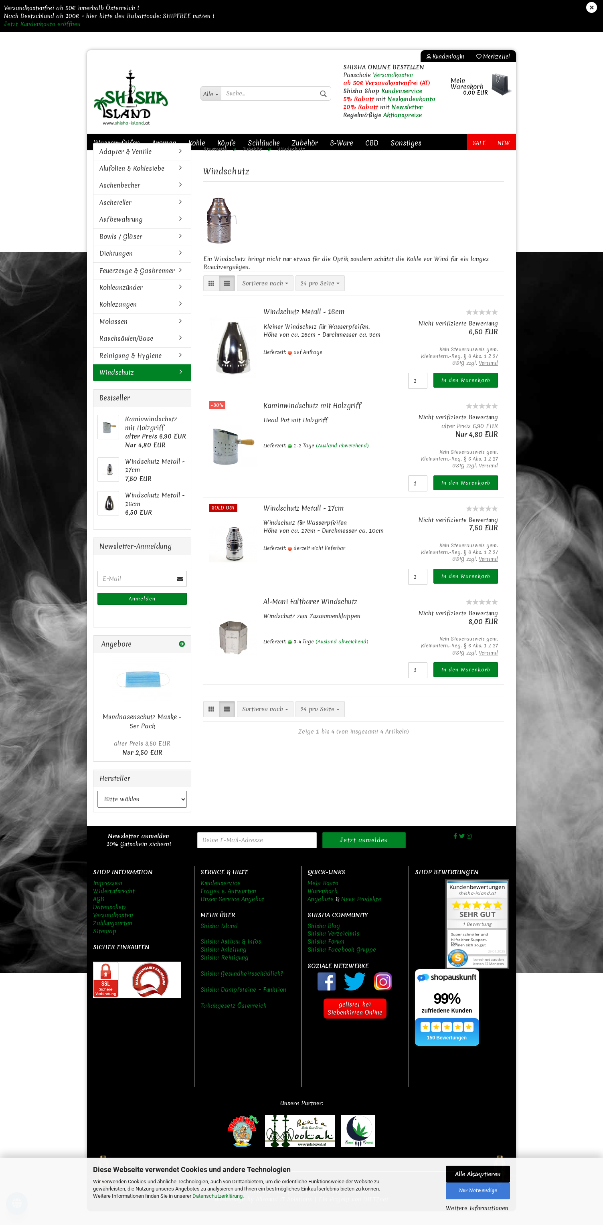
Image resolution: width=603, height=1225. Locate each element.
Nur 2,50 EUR (142, 761)
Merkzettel (493, 56)
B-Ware (341, 143)
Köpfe (226, 143)
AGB (98, 912)
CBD (371, 143)
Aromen (164, 143)
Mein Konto (323, 896)
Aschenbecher (119, 198)
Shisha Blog (324, 939)
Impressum (107, 896)
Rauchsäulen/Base (126, 352)
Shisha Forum (326, 955)
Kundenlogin (445, 56)
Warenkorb (323, 904)
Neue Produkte (361, 912)
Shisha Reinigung (224, 971)
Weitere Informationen (477, 1208)
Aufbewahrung (121, 232)
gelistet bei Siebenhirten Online (355, 1022)
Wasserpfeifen (117, 143)
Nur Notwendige (478, 1190)
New (504, 143)
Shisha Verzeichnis (333, 947)
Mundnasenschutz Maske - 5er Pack (142, 735)
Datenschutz (110, 920)
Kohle (196, 143)
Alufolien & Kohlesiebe (131, 181)
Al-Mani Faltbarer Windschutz (310, 614)
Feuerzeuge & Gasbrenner (137, 283)
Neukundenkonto (411, 99)
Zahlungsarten (112, 936)
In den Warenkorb (465, 393)
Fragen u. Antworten (228, 904)
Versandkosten (393, 75)
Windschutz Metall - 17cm (303, 521)
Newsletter (407, 107)
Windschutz (116, 385)
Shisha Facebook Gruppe (342, 963)
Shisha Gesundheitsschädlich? (241, 987)
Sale (479, 143)
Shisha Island (219, 939)
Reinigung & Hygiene (130, 368)
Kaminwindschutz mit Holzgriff (312, 418)
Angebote (321, 912)
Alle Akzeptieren (478, 1174)
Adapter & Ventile (125, 164)
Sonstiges (406, 143)
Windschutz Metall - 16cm (304, 325)
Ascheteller (115, 215)
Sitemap (104, 944)
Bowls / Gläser (120, 249)
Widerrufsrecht (114, 904)
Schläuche (264, 143)
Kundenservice (401, 91)
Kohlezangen (118, 317)
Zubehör (305, 143)
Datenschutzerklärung (217, 1196)
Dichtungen (116, 266)
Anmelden (142, 612)
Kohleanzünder (121, 300)
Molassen (113, 334)
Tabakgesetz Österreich (233, 1019)
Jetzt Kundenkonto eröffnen (42, 24)
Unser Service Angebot (232, 912)
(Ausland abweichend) (342, 459)
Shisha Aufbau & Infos (230, 955)
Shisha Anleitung (223, 963)
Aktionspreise (402, 115)
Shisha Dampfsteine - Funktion (243, 1003)
